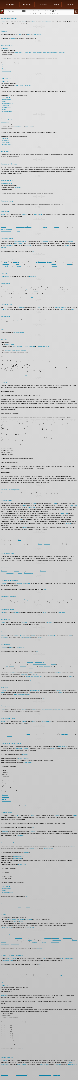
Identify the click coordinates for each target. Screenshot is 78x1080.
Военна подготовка (52, 52)
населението (6, 264)
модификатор (12, 672)
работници (28, 227)
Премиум (12, 38)
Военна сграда (5, 48)
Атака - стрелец (37, 52)
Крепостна (3, 995)
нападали (58, 289)
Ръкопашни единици (23, 758)
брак (42, 245)
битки (2, 692)
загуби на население (41, 262)
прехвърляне (58, 1064)
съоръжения (23, 666)
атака (44, 958)
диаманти (68, 523)
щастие (44, 612)
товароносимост (55, 942)
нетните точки (73, 505)
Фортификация (30, 927)
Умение (3, 21)
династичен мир (18, 243)
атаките (27, 287)
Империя (71, 676)
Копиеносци (49, 709)
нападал (36, 291)
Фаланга (4, 101)
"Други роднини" (44, 241)
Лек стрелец (5, 138)
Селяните (3, 635)
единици (44, 21)
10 (75, 11)
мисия (64, 319)
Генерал (24, 21)
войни (55, 503)
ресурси (70, 635)
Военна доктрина (18, 52)
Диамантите (4, 1060)
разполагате (47, 666)
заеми (19, 907)
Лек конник (5, 795)
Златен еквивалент (6, 231)
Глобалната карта (28, 573)
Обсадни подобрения (29, 346)
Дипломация (70, 4)
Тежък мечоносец (6, 107)
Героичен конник (6, 801)
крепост (12, 666)
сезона (25, 527)
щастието (31, 672)
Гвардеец (4, 109)
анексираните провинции (39, 664)
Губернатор (24, 214)
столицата (73, 309)
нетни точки (47, 544)
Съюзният (3, 690)
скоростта (18, 319)
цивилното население (21, 1075)
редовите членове (35, 690)
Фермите (49, 262)
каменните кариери (21, 227)
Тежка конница (6, 67)
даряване (70, 1062)
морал (60, 692)
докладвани (65, 734)
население (69, 264)
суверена (16, 571)
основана (45, 600)
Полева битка (18, 938)
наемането (58, 690)
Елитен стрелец (6, 142)
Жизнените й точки (7, 927)
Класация (3, 493)
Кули (72, 958)
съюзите (34, 503)
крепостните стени (66, 938)
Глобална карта (10, 4)
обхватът (40, 544)
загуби (6, 266)
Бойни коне (61, 52)
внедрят (32, 815)
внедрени (57, 815)
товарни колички (15, 944)
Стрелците (26, 852)
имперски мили (5, 602)
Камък (40, 214)
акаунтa (63, 309)
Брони (44, 52)
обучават (34, 34)
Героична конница (6, 71)
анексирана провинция (60, 307)
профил (28, 734)
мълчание (9, 736)
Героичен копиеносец (7, 103)
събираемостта (20, 583)
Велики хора (42, 4)
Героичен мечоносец (7, 111)
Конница (48, 21)
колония (20, 573)
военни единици (5, 944)
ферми (17, 264)
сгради (19, 34)
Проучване (4, 319)
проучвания (9, 229)
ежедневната (24, 674)
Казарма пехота (22, 864)
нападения (26, 289)
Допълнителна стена (7, 960)
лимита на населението (45, 1075)
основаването (10, 573)
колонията (28, 637)
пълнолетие (28, 245)
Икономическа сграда (6, 183)
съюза (28, 694)
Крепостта (53, 748)
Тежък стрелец (5, 140)
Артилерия (23, 350)
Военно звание (5, 276)
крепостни (9, 958)
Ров (75, 958)
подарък (19, 1064)
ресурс (45, 227)
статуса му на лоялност (20, 694)
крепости (56, 227)
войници (30, 940)
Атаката (34, 21)
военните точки (64, 513)
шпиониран (21, 835)
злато (18, 231)
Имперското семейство (20, 241)
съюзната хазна (5, 1064)
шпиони (16, 815)
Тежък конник (5, 797)
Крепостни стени (57, 940)
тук (61, 204)
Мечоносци (57, 709)
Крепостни (31, 848)
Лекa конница (5, 65)
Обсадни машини (9, 344)
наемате (41, 666)
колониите (28, 583)
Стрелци (48, 721)
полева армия (47, 938)
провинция (16, 262)
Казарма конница (27, 762)
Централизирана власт (43, 346)
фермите (53, 264)
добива (35, 214)
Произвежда (4, 227)
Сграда (3, 612)
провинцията (28, 919)
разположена (55, 938)
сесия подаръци (44, 1064)
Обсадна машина (15, 350)
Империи (70, 241)
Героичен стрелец (6, 144)
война (24, 505)
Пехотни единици (17, 858)
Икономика (27, 4)
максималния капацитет (13, 919)
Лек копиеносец (6, 97)
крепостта (3, 309)
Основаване (4, 647)
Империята (43, 571)
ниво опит (3, 247)
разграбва (34, 942)
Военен (56, 4)
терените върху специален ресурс (34, 676)
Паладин (4, 69)
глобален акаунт (72, 1064)
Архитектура (17, 187)
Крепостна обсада (62, 746)
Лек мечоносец (6, 105)
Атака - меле (28, 52)
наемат (29, 34)
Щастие (31, 668)
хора (5, 262)
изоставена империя (18, 332)
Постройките (4, 1075)
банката (28, 907)
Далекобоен (7, 350)
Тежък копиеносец (6, 99)
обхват (19, 540)
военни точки (32, 276)
